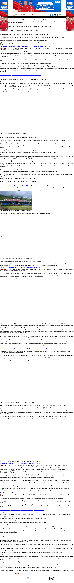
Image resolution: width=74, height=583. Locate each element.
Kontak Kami (51, 578)
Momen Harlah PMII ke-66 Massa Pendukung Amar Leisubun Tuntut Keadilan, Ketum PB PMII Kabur (25, 46)
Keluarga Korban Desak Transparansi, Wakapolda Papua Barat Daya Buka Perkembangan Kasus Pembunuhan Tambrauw (29, 536)
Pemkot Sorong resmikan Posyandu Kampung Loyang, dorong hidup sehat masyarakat (20, 492)
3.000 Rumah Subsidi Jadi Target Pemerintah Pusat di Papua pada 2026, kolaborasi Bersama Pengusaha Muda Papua (28, 348)
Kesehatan (29, 578)
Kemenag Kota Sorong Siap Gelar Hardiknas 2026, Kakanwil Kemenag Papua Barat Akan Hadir (23, 19)
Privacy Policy (52, 579)
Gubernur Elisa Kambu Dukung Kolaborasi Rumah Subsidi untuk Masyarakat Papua (20, 463)
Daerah (28, 577)
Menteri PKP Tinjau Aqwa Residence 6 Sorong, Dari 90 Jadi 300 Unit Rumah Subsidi (20, 267)
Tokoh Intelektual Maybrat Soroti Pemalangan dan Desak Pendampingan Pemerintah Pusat (22, 510)
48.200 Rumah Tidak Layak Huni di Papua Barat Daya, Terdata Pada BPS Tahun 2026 (20, 75)
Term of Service (52, 577)
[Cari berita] (37, 15)
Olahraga (28, 579)
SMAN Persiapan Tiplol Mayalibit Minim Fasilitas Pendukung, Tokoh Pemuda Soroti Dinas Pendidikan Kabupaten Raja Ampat (30, 185)
